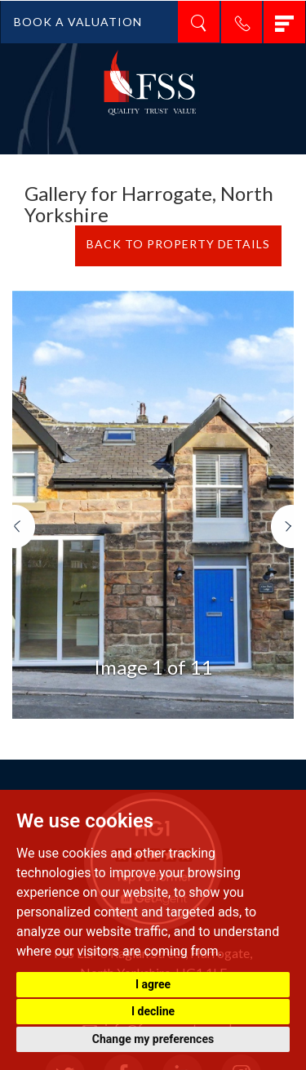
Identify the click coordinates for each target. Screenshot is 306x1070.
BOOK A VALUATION (78, 22)
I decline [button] (153, 1011)
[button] (23, 612)
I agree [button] (153, 984)
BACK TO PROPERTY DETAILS (178, 244)
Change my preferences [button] (153, 1038)
